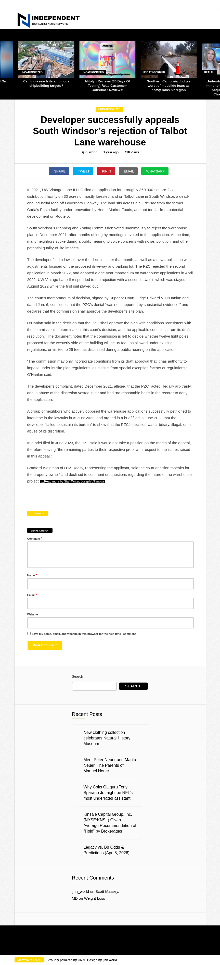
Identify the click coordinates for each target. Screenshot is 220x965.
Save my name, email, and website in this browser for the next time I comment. (84, 633)
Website (32, 614)
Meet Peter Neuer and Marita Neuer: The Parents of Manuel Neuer (110, 765)
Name (32, 575)
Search (77, 676)
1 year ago (111, 152)
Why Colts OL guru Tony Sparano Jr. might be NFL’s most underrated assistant (108, 792)
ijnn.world (110, 960)
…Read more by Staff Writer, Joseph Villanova (72, 481)
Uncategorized (32, 72)
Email (32, 594)
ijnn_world (89, 152)
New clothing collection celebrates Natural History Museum (107, 738)
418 (132, 152)
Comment (35, 538)
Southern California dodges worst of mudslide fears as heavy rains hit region (168, 85)
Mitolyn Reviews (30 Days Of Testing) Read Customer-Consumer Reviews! (107, 85)
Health (209, 72)
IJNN (81, 960)
